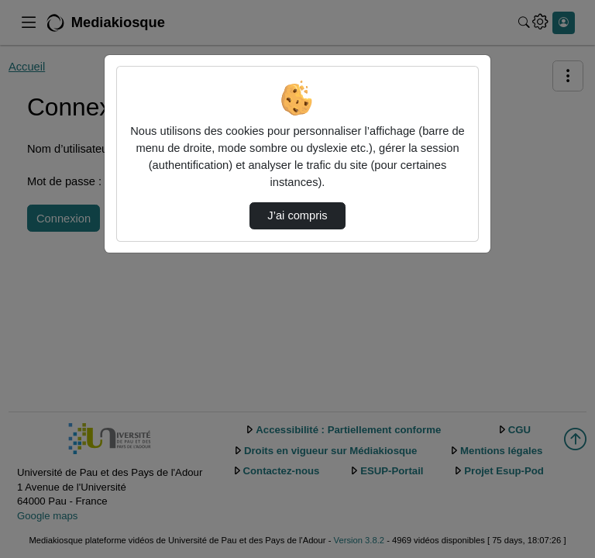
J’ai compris (297, 215)
